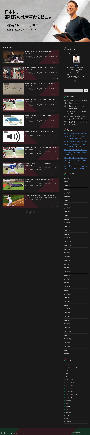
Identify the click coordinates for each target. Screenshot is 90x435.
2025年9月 (67, 208)
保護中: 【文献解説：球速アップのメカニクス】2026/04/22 (75, 112)
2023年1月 (67, 328)
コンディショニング (71, 373)
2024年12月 (67, 241)
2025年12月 (67, 197)
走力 (67, 419)
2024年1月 (67, 283)
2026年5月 (67, 178)
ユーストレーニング (71, 394)
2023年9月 (67, 298)
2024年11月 (67, 245)
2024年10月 (67, 249)
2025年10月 (67, 204)
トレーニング (69, 379)
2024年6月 (67, 264)
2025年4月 (67, 227)
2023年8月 (67, 301)
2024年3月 (67, 275)
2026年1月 (67, 193)
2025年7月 (67, 215)
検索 (65, 88)
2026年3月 (67, 185)
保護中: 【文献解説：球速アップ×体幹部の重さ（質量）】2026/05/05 (75, 102)
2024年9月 (67, 253)
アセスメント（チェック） (73, 367)
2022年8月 (67, 346)
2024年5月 (67, 268)
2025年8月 (67, 212)
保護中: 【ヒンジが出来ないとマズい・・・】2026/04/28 (74, 107)
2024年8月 (67, 256)
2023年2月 (67, 324)
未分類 (67, 404)
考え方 (67, 416)
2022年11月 (67, 335)
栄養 (67, 410)
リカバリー (69, 397)
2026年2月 (67, 189)
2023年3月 (67, 320)
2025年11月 (67, 200)
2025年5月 (67, 223)
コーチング (69, 376)
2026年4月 (67, 182)
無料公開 (68, 413)
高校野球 (68, 422)
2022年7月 (67, 350)
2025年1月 (67, 238)
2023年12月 (67, 286)
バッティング (69, 385)
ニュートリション (71, 382)
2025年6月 (67, 219)
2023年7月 (67, 305)
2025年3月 (67, 230)
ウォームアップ (70, 370)
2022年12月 (67, 331)
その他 (67, 364)
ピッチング (69, 388)
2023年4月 (67, 316)
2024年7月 (67, 260)
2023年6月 (67, 309)
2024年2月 (67, 279)
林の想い (68, 407)
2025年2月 (67, 234)
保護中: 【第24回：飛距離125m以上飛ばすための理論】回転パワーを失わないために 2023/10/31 (76, 136)
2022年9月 (67, 343)
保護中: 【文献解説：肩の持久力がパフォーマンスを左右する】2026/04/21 (75, 118)
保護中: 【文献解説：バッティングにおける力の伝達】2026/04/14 (75, 123)
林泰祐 (76, 65)
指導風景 (68, 400)
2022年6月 (67, 354)
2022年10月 (67, 339)
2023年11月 (67, 290)
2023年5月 (67, 313)
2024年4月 (67, 271)
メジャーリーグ (70, 391)
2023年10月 (67, 294)
